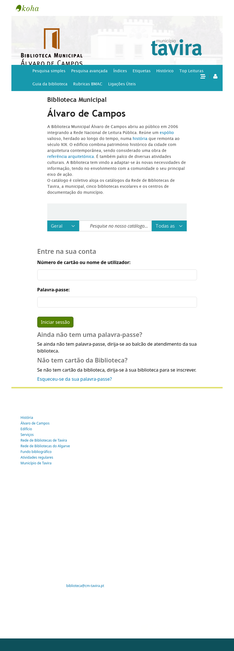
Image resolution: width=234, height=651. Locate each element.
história (140, 138)
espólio (167, 132)
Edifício (26, 429)
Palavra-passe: (53, 290)
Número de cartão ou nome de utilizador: (84, 262)
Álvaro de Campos (35, 423)
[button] (202, 76)
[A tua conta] (215, 76)
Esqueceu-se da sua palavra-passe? (74, 379)
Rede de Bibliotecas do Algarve (45, 446)
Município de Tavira (36, 463)
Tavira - (30, 8)
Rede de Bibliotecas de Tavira (43, 440)
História (26, 417)
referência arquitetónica (70, 156)
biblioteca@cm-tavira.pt (85, 585)
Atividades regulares (36, 457)
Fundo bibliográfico (36, 451)
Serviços (27, 434)
